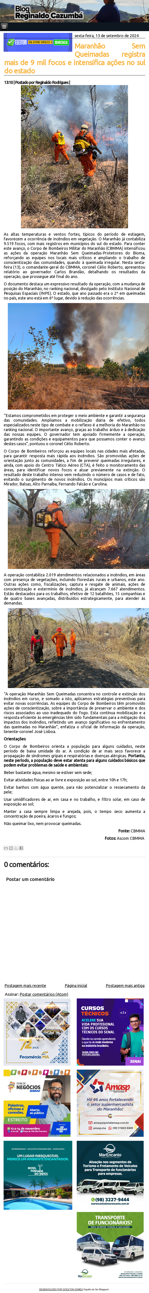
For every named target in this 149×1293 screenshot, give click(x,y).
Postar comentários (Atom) (44, 994)
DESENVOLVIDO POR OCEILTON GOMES (61, 1289)
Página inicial (76, 985)
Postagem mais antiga (125, 985)
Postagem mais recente (25, 985)
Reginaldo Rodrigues (51, 82)
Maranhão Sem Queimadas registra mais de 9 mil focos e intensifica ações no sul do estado (74, 58)
